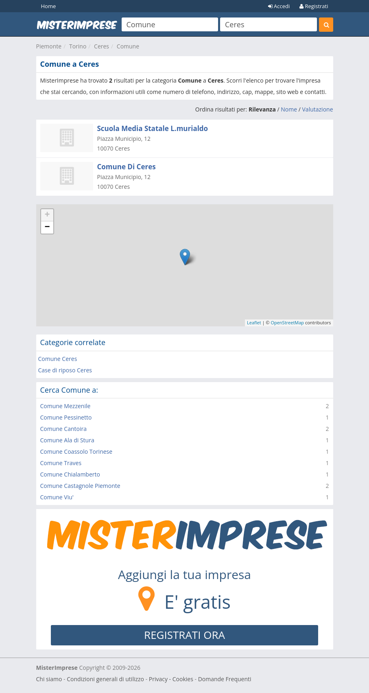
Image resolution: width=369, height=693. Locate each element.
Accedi (279, 6)
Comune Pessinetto (66, 417)
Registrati (313, 6)
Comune (128, 46)
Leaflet (254, 322)
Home (48, 6)
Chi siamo (49, 679)
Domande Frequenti (224, 679)
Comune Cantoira (63, 429)
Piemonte (49, 46)
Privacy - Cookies (171, 679)
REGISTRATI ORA (184, 634)
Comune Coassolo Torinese (76, 451)
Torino (77, 46)
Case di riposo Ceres (65, 370)
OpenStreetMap (287, 322)
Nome (289, 109)
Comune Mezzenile (65, 406)
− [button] (47, 227)
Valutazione (317, 109)
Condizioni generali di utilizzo (105, 679)
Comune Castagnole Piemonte (80, 486)
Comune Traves (61, 463)
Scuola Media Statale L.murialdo (152, 128)
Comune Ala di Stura (67, 440)
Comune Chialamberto (70, 474)
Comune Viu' (57, 497)
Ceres (101, 46)
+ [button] (47, 215)
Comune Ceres (57, 359)
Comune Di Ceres (126, 166)
